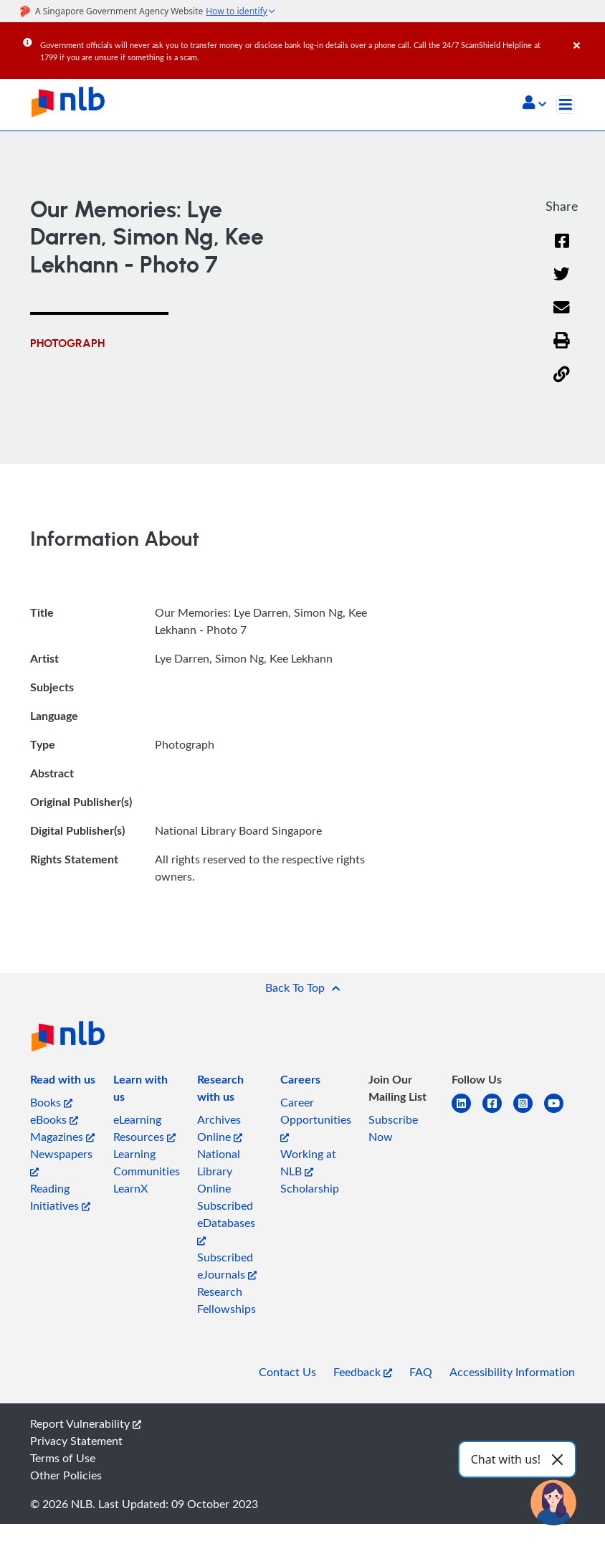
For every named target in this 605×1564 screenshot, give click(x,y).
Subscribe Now (393, 1128)
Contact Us (287, 1372)
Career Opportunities (315, 1118)
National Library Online (218, 1171)
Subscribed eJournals (227, 1265)
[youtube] (559, 1112)
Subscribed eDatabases (226, 1222)
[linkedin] (467, 1112)
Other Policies (66, 1475)
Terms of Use (62, 1458)
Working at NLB (308, 1162)
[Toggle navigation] (565, 104)
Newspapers (61, 1161)
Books (51, 1102)
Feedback (362, 1372)
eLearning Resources (144, 1128)
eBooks (54, 1119)
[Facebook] (562, 250)
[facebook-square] (497, 1112)
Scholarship (309, 1188)
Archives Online (219, 1128)
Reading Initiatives (60, 1196)
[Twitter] (561, 283)
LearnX (130, 1188)
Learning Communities (146, 1162)
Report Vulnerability (85, 1423)
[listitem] (62, 1082)
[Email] (561, 316)
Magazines (62, 1136)
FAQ (420, 1372)
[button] (534, 104)
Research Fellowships (226, 1300)
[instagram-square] (528, 1112)
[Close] (586, 35)
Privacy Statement (76, 1441)
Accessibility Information (512, 1372)
